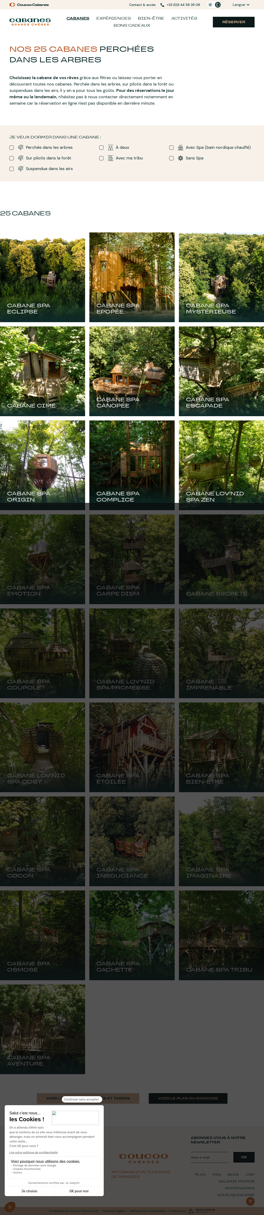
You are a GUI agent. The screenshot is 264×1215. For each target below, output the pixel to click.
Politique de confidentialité (148, 1211)
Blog (233, 1174)
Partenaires (240, 1188)
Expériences (113, 18)
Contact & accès (142, 5)
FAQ (217, 1174)
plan (200, 1174)
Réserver (233, 22)
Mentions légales (114, 1211)
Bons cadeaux (132, 25)
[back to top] (250, 1201)
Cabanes (77, 18)
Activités (184, 18)
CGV (250, 1174)
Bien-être (151, 18)
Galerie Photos (237, 1181)
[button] (241, 4)
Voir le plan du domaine (188, 1098)
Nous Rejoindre (236, 1195)
